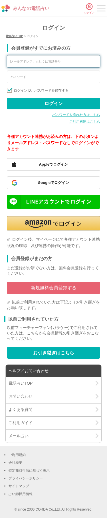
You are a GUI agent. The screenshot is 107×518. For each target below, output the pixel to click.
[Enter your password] (53, 77)
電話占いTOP (14, 36)
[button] (53, 223)
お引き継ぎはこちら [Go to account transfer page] (53, 352)
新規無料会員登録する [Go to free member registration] (53, 287)
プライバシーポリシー (26, 478)
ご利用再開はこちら (84, 122)
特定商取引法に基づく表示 (29, 471)
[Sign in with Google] (53, 182)
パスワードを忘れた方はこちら (76, 115)
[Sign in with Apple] (53, 164)
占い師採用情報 (21, 494)
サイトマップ (19, 486)
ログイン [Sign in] (54, 103)
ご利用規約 (17, 455)
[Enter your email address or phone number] (53, 61)
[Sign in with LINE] (53, 202)
